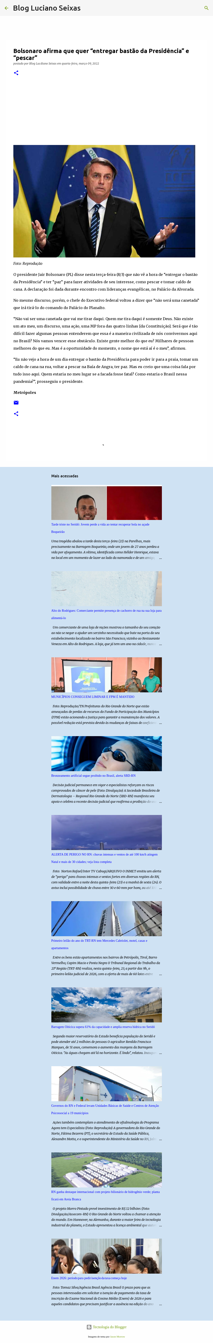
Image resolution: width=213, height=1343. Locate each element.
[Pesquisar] (87, 8)
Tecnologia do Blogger (106, 1327)
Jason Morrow (117, 1336)
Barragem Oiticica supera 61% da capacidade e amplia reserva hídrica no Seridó (103, 1027)
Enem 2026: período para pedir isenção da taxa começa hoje (89, 1278)
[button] (16, 73)
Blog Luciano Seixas (47, 8)
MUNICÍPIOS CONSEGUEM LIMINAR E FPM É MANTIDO (92, 697)
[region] (48, 112)
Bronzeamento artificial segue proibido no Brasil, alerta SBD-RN (93, 775)
